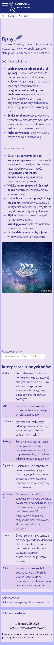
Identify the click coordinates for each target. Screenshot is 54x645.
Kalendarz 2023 (11, 598)
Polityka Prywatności (14, 613)
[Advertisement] (24, 26)
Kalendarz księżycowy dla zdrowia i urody (25, 602)
